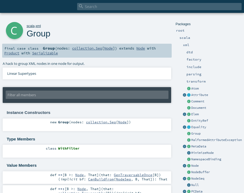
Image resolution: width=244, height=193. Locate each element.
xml (38, 26)
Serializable (45, 53)
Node (195, 166)
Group (196, 133)
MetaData (198, 146)
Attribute (199, 95)
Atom (195, 88)
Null (195, 185)
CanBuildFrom (101, 179)
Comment (197, 101)
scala (31, 26)
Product (11, 53)
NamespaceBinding (206, 159)
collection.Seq (87, 48)
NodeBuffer (200, 172)
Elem (195, 114)
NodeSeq (197, 178)
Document (198, 108)
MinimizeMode (202, 153)
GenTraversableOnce (133, 175)
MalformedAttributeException (216, 140)
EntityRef (199, 121)
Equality (198, 127)
